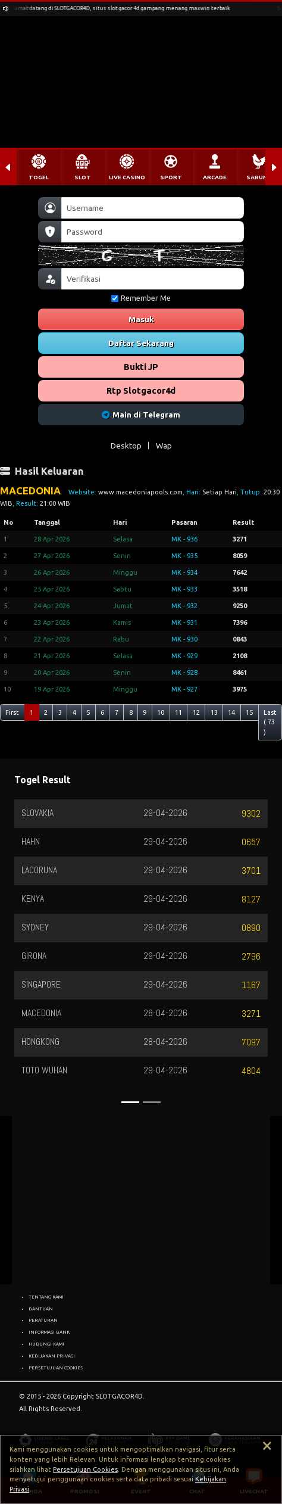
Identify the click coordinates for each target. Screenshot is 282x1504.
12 (196, 712)
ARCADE (215, 177)
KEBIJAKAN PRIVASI (52, 1355)
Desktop (126, 445)
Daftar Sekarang (141, 343)
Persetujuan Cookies (85, 1469)
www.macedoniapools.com (140, 492)
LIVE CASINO (127, 177)
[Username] (152, 208)
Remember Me (141, 298)
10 (160, 712)
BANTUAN (41, 1308)
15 (249, 712)
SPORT (171, 177)
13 (214, 712)
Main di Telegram (141, 414)
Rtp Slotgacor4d (141, 390)
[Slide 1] (130, 1102)
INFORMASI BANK (49, 1331)
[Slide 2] (152, 1102)
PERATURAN (43, 1320)
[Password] (152, 231)
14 (231, 712)
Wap (164, 445)
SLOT (82, 177)
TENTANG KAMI (46, 1296)
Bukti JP (141, 367)
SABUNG (258, 177)
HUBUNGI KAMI (46, 1343)
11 (178, 712)
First (12, 712)
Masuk (141, 319)
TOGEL (39, 177)
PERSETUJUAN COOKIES (56, 1367)
